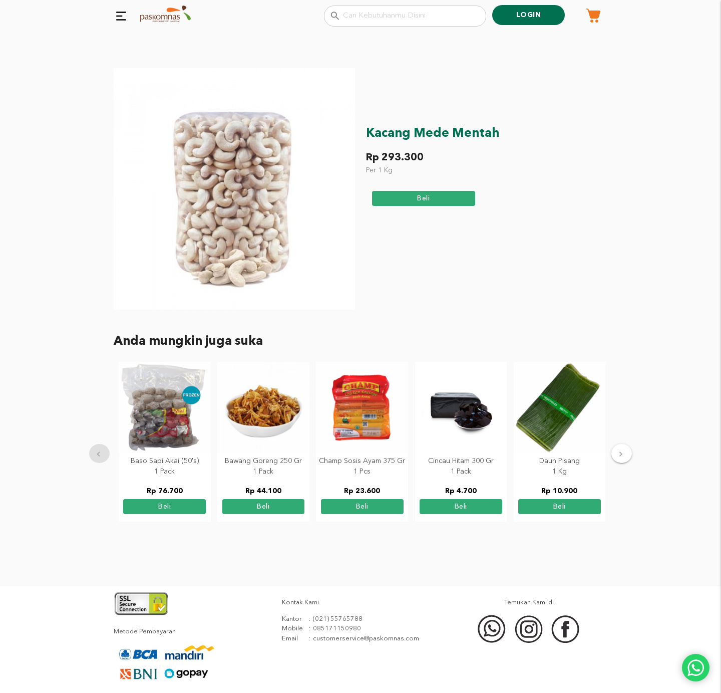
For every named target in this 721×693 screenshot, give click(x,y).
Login (528, 15)
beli (423, 198)
